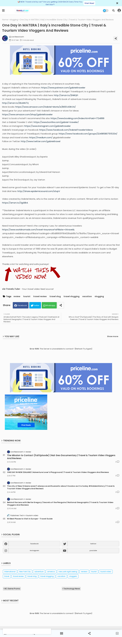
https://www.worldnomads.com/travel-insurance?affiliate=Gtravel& (38, 229)
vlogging (14, 19)
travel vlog (55, 296)
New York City (25, 571)
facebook (34, 544)
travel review (40, 296)
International (9, 571)
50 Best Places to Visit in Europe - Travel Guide (29, 519)
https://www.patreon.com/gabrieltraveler (63, 87)
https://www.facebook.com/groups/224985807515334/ (88, 133)
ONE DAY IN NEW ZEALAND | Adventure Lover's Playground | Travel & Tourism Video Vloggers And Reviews (58, 472)
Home (5, 19)
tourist (26, 296)
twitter (93, 544)
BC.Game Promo (12, 588)
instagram (34, 550)
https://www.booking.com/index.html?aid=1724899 (77, 118)
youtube (93, 550)
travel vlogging (71, 296)
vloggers (73, 576)
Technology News (72, 588)
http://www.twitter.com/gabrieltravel (40, 141)
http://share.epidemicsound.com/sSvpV (38, 191)
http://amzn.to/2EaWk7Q (15, 102)
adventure (38, 571)
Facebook (22, 305)
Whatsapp (50, 305)
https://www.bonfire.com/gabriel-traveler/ (56, 122)
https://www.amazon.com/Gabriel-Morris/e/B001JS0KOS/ (45, 106)
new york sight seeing (68, 571)
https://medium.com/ (40, 137)
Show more (112, 336)
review (16, 296)
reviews (84, 571)
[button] (113, 10)
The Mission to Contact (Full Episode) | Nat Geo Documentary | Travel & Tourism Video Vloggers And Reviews (61, 457)
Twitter (36, 305)
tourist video (105, 571)
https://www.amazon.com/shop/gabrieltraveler (27, 114)
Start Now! (89, 3)
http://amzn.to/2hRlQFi (66, 95)
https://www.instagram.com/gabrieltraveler (47, 125)
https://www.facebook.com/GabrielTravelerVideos (66, 129)
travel (6, 576)
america (51, 571)
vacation (87, 296)
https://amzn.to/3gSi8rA (15, 202)
